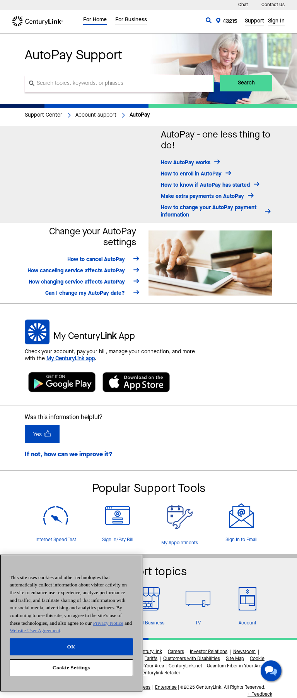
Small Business (148, 623)
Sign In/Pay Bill (117, 540)
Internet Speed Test (56, 540)
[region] (71, 623)
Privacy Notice (108, 623)
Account (247, 623)
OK (71, 647)
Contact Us (273, 5)
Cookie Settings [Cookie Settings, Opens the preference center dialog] (71, 667)
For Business (131, 20)
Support (254, 21)
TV (198, 623)
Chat (243, 5)
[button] (272, 672)
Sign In (276, 21)
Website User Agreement (35, 630)
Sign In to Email (241, 540)
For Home (95, 20)
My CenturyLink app (70, 358)
